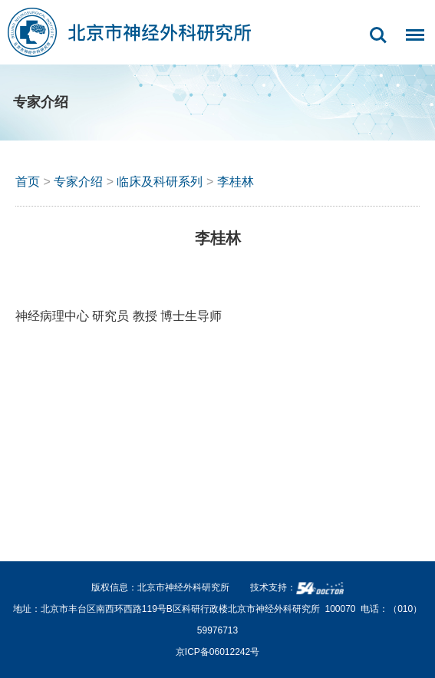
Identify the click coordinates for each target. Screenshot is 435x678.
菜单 (411, 43)
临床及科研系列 (160, 181)
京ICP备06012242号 (217, 652)
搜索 (378, 35)
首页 (27, 181)
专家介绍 (78, 181)
